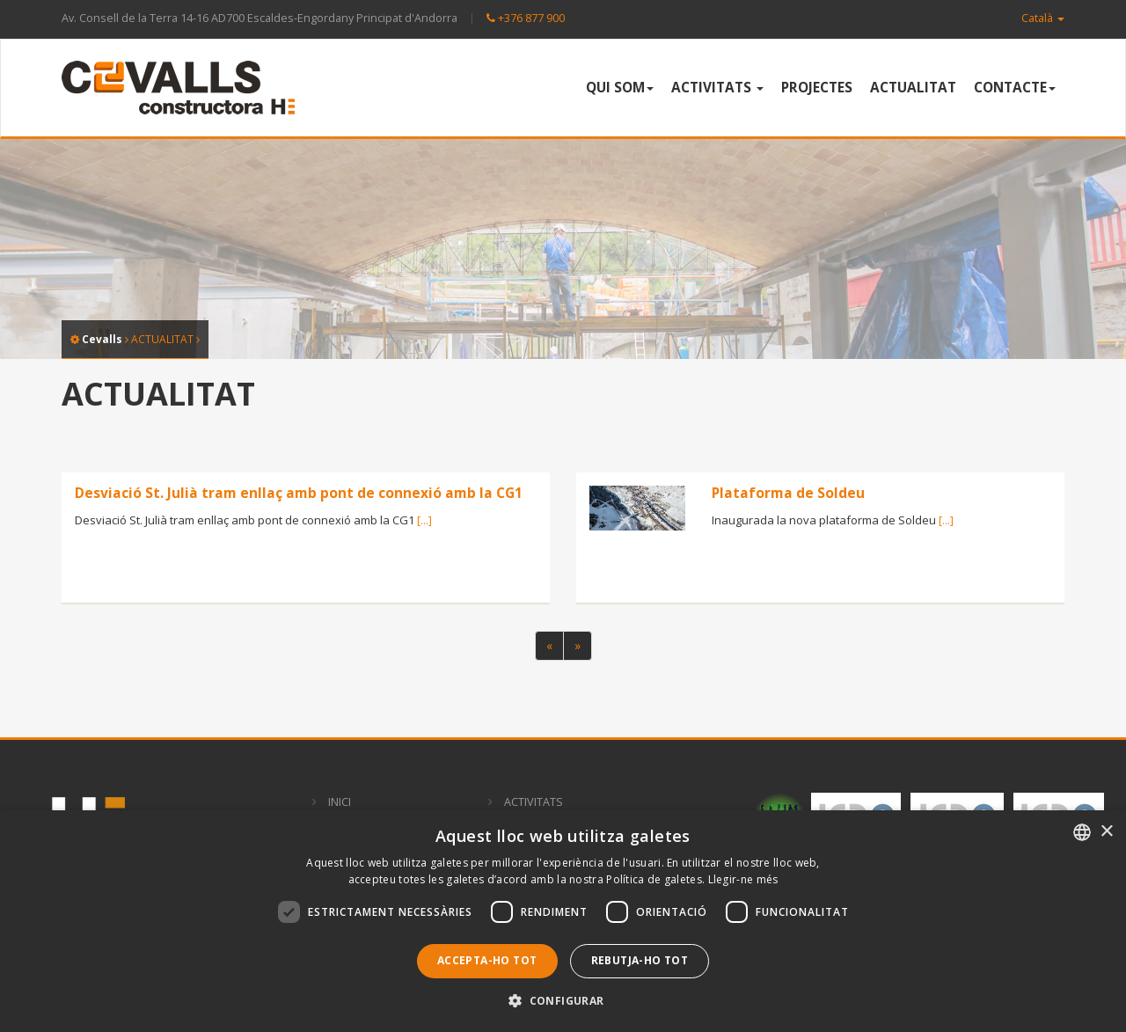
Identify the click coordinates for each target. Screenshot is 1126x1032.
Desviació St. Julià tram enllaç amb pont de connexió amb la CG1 (299, 492)
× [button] (1106, 831)
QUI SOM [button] (620, 87)
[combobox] (1082, 832)
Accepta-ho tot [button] (487, 960)
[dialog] (563, 921)
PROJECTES (816, 87)
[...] (424, 520)
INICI (339, 801)
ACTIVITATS (533, 801)
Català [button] (1042, 18)
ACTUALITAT (913, 87)
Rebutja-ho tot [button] (640, 960)
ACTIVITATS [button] (717, 87)
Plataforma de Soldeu (788, 492)
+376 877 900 (525, 18)
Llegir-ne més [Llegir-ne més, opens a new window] (743, 879)
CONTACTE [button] (1015, 87)
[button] (562, 1001)
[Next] (577, 646)
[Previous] (549, 646)
